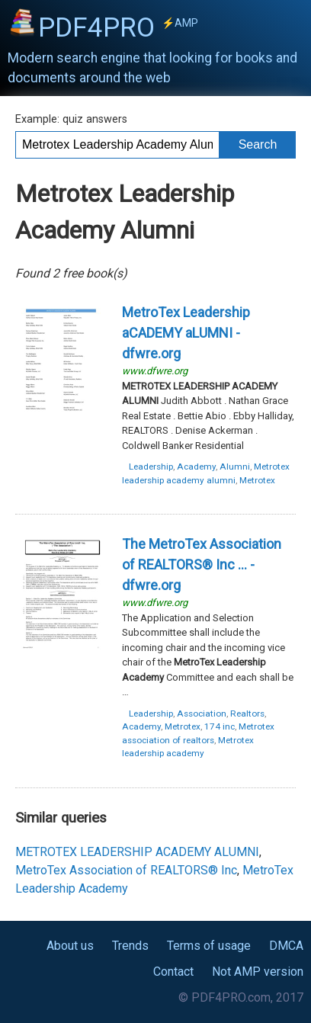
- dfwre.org (186, 332)
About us (70, 945)
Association (201, 713)
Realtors (247, 713)
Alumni (235, 466)
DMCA (286, 945)
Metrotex (257, 480)
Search (258, 144)
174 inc (219, 726)
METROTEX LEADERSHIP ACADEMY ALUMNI (137, 852)
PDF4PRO (118, 27)
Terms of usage (209, 945)
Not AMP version (257, 971)
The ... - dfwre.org (201, 564)
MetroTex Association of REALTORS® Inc (126, 870)
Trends (130, 945)
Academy (196, 466)
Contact (173, 971)
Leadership (151, 466)
